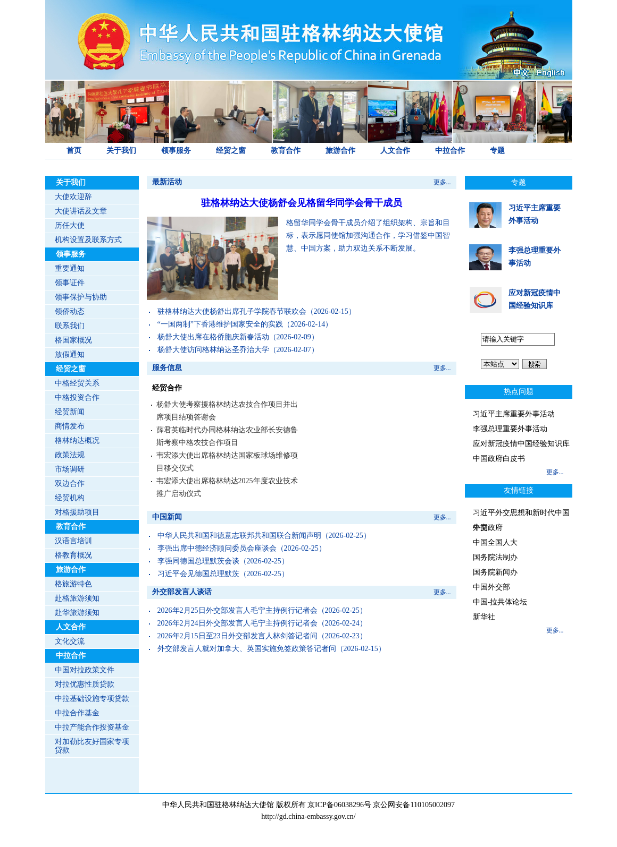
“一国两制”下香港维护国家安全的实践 (220, 324)
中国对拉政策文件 (84, 670)
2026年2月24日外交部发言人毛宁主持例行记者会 (237, 623)
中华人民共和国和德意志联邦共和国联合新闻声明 (239, 536)
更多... (442, 182)
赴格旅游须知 (77, 598)
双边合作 (70, 483)
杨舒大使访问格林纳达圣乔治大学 (213, 350)
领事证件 (70, 283)
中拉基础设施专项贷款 (92, 699)
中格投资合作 (77, 397)
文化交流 (70, 641)
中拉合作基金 (77, 713)
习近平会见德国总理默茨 (198, 574)
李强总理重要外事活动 (510, 429)
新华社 (484, 617)
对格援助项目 (77, 512)
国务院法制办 (495, 557)
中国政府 (488, 528)
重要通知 (70, 268)
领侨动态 (70, 311)
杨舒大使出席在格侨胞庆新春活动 (213, 337)
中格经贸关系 (77, 383)
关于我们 (121, 151)
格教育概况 (73, 555)
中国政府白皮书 (499, 459)
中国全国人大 (495, 542)
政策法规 (70, 455)
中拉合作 (450, 151)
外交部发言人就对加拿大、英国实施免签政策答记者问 (246, 649)
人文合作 (395, 151)
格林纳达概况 (77, 440)
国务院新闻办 (495, 572)
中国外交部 (491, 587)
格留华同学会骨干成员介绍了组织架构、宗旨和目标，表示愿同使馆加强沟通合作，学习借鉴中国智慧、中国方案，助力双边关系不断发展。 (368, 235)
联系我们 (70, 326)
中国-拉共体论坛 (500, 602)
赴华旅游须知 (77, 613)
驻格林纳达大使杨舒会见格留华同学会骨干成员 (301, 203)
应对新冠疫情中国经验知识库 (521, 444)
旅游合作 (340, 151)
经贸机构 (70, 498)
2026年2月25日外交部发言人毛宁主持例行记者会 (237, 610)
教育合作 (286, 151)
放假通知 (70, 354)
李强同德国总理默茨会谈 (198, 561)
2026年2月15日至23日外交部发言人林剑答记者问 (237, 636)
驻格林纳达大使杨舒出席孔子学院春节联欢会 (231, 311)
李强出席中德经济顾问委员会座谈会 (217, 548)
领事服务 (176, 151)
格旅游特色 (73, 584)
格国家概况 (73, 340)
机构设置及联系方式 (88, 240)
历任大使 (70, 225)
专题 (497, 151)
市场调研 (70, 469)
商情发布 (70, 426)
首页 (73, 151)
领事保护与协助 (81, 297)
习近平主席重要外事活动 (514, 414)
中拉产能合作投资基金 (92, 727)
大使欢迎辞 (73, 197)
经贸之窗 (231, 151)
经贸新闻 (70, 412)
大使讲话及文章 (81, 211)
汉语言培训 (73, 541)
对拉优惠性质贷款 (84, 684)
